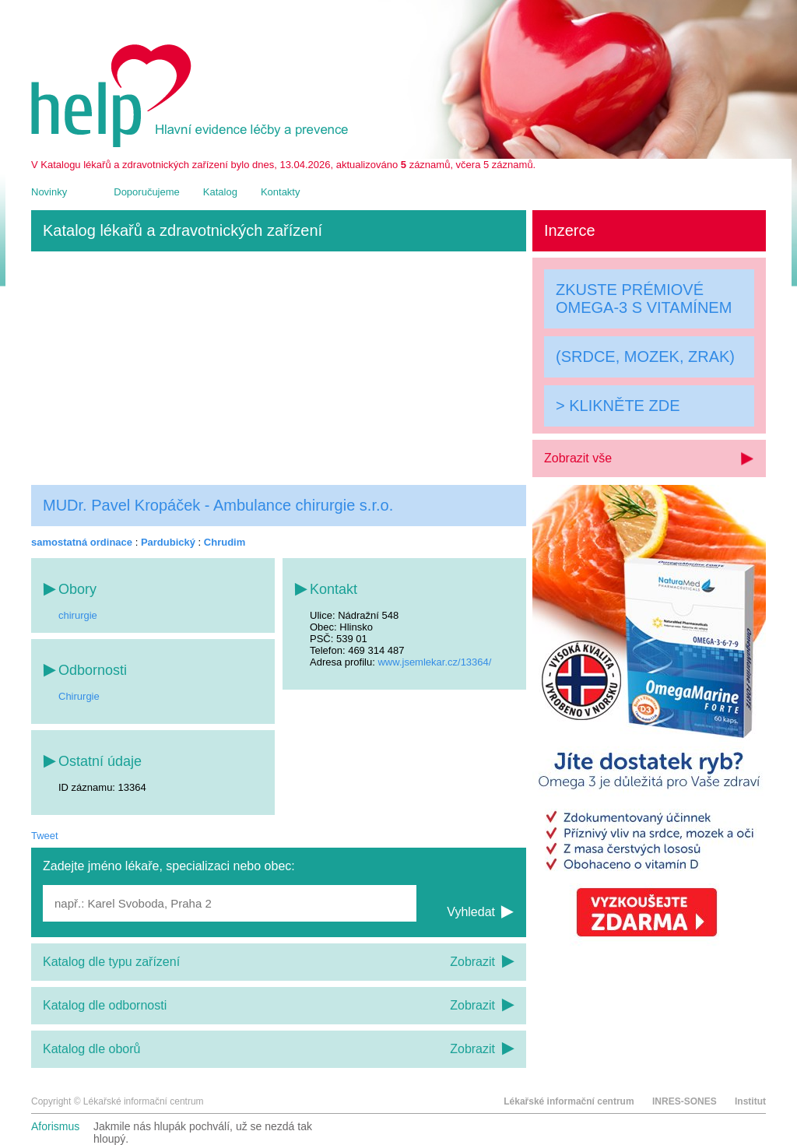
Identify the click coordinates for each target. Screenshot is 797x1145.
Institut (750, 1101)
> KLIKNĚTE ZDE (618, 405)
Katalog (220, 192)
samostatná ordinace (81, 542)
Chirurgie (79, 696)
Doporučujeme (147, 192)
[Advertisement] (278, 368)
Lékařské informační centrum (569, 1101)
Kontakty (280, 192)
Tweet (44, 835)
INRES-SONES (684, 1101)
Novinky (49, 192)
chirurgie (77, 615)
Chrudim (224, 542)
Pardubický (168, 542)
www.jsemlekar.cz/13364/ (434, 662)
